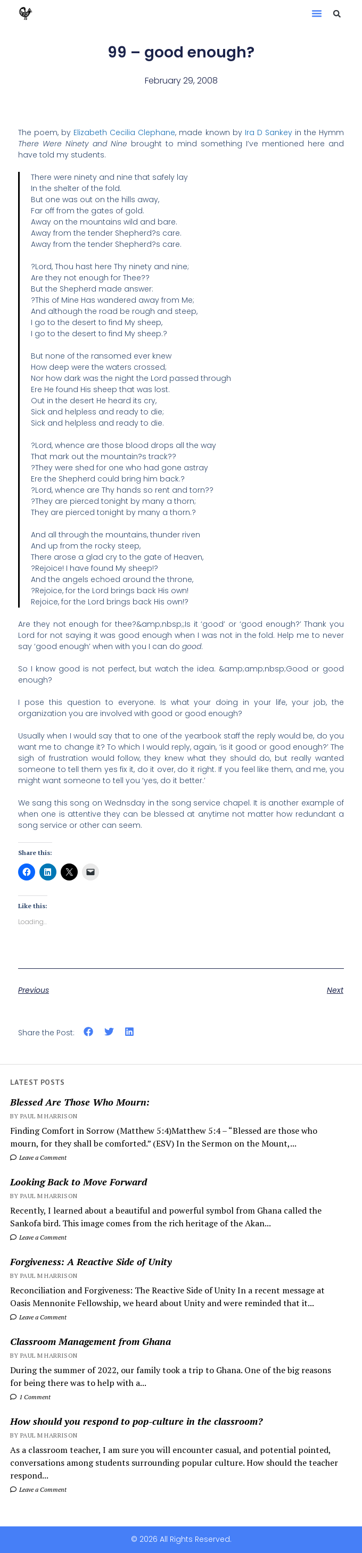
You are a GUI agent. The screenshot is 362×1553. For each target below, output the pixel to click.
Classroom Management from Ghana (90, 1341)
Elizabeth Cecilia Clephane (124, 132)
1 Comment (30, 1397)
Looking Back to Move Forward (78, 1181)
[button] (317, 13)
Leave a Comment (38, 1157)
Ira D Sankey (268, 132)
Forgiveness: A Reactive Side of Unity (91, 1261)
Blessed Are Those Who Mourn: (80, 1101)
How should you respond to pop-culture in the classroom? (136, 1421)
